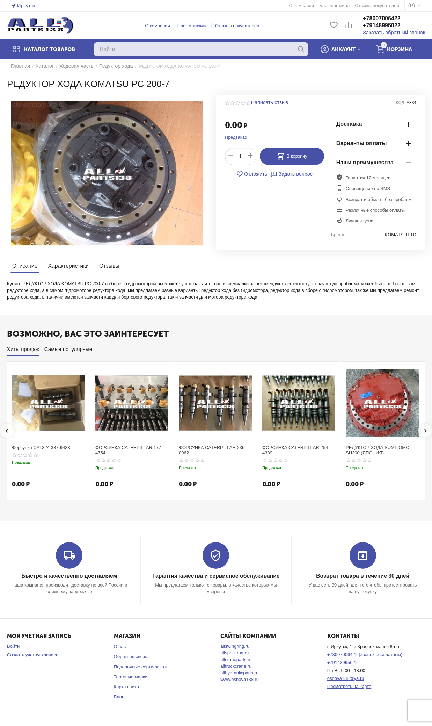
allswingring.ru (234, 645)
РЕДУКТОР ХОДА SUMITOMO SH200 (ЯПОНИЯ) (377, 450)
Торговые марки (131, 676)
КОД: (400, 102)
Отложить (253, 174)
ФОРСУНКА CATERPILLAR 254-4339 (296, 450)
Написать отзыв (268, 102)
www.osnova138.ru (239, 679)
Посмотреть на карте (349, 686)
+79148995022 (388, 26)
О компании (160, 25)
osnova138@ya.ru (345, 678)
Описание (24, 266)
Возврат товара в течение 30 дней (362, 576)
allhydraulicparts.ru (239, 672)
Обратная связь (130, 656)
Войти (13, 645)
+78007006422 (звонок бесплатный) (364, 654)
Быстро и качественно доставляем (69, 576)
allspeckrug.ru (234, 652)
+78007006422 (388, 19)
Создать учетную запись (32, 654)
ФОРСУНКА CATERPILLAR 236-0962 (212, 450)
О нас (120, 646)
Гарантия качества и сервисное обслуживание (216, 576)
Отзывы (105, 266)
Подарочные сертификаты (141, 666)
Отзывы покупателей (240, 25)
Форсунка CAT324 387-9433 (41, 447)
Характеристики (66, 266)
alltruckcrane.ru (235, 665)
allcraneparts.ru (236, 659)
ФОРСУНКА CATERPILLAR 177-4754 (129, 450)
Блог (119, 696)
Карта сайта (126, 686)
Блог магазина (196, 25)
